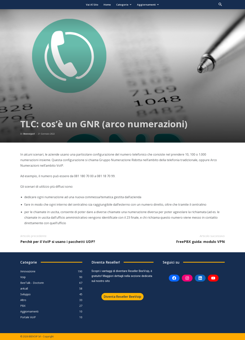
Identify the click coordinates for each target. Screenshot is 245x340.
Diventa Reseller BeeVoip (122, 297)
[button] (220, 5)
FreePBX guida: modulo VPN (200, 241)
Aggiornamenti (148, 4)
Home (107, 4)
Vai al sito (92, 4)
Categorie (123, 4)
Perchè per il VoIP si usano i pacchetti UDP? (57, 241)
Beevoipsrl (29, 133)
